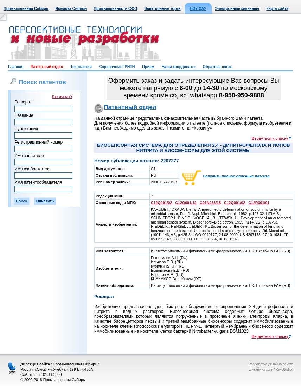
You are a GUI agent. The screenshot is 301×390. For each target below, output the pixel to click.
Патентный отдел (47, 66)
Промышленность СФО (115, 8)
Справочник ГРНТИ (117, 66)
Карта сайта (277, 8)
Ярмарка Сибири (71, 8)
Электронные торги (162, 8)
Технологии (81, 66)
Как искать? (62, 96)
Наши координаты (178, 66)
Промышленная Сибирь (26, 8)
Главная (15, 66)
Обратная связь (217, 66)
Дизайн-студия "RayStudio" (271, 369)
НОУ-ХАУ (198, 8)
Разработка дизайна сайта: (271, 364)
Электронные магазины (237, 8)
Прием (148, 66)
